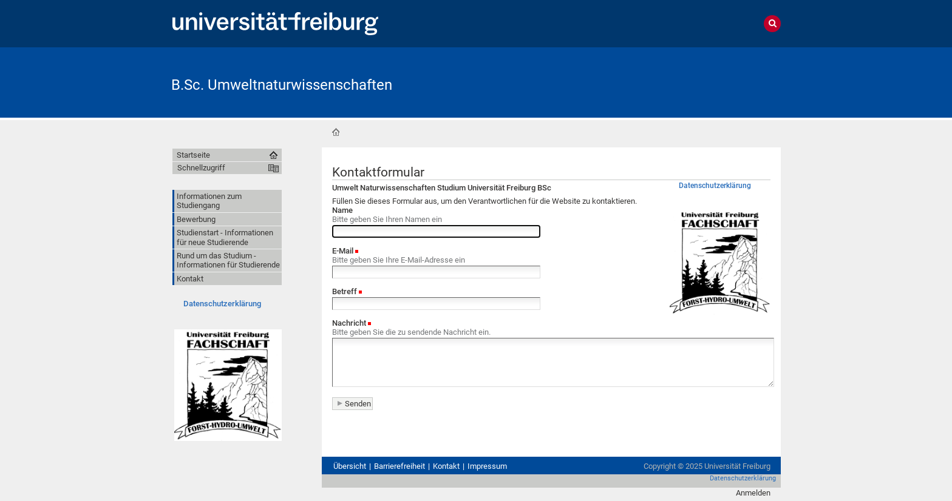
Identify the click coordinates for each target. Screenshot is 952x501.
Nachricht (349, 323)
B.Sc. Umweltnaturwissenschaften (281, 84)
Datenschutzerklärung (222, 303)
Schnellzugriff (201, 167)
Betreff (344, 291)
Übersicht (349, 466)
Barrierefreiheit (399, 466)
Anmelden (753, 492)
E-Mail (342, 250)
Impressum (487, 466)
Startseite (335, 132)
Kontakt (446, 466)
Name (342, 210)
